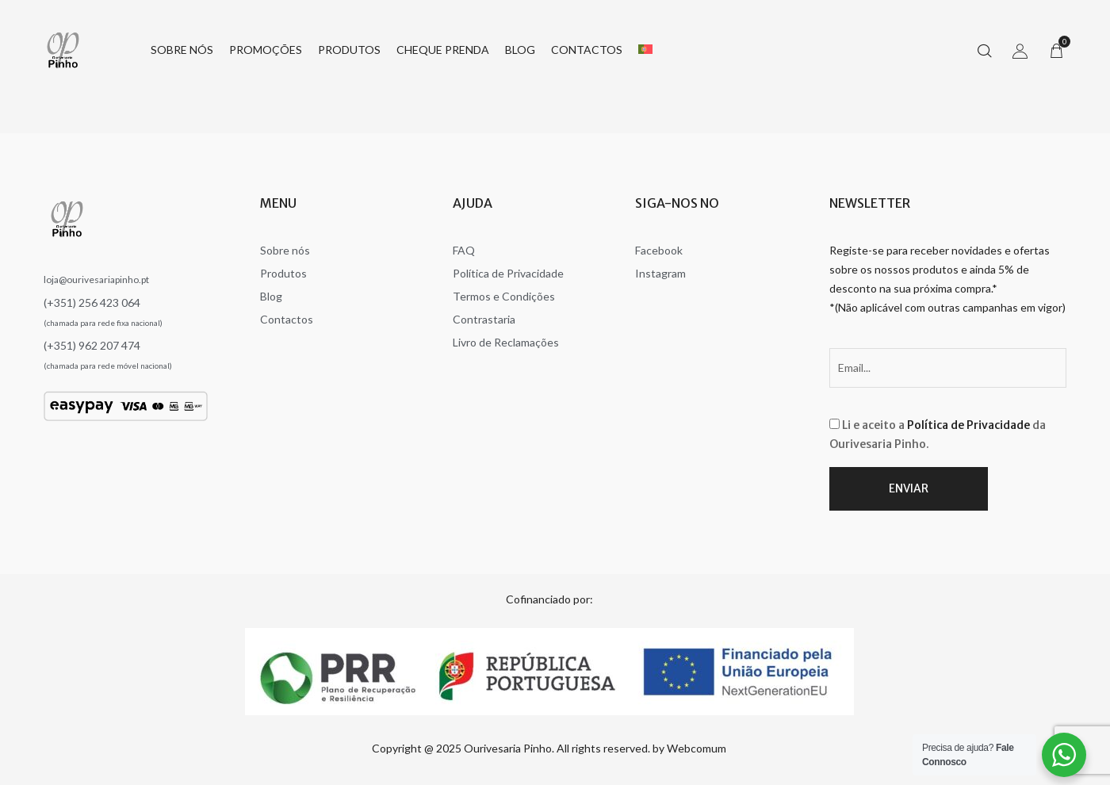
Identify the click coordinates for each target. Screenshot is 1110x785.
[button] (1056, 50)
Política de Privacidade (968, 425)
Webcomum (696, 748)
